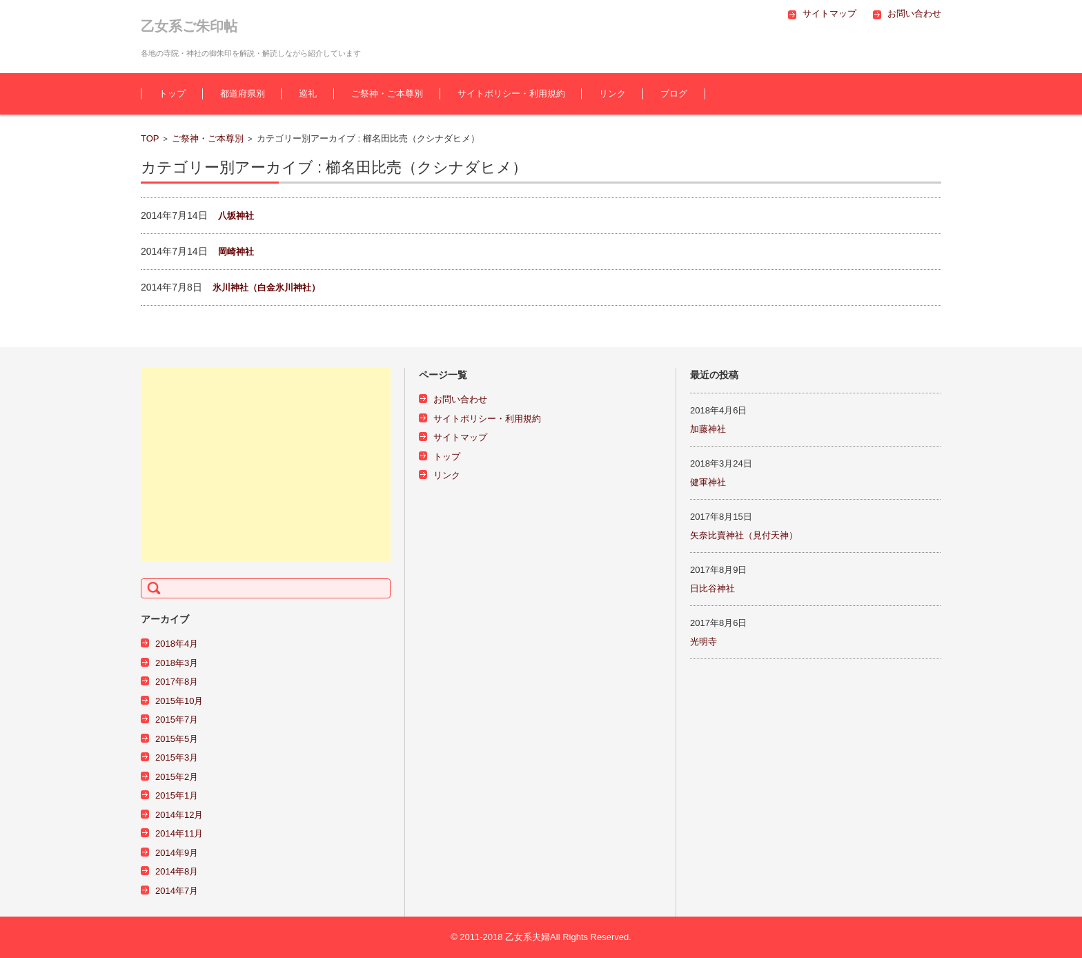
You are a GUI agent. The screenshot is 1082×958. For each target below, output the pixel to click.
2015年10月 (179, 701)
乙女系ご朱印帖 (189, 26)
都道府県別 (242, 93)
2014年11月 (179, 833)
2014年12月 (179, 815)
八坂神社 (236, 216)
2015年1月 (176, 795)
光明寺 (703, 641)
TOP (150, 138)
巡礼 (308, 93)
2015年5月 (176, 739)
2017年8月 (176, 681)
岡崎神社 (236, 251)
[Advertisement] (266, 464)
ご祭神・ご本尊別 (387, 93)
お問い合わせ (460, 399)
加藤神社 (708, 429)
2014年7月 (176, 891)
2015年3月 (176, 757)
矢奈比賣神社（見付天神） (744, 535)
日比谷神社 (712, 588)
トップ (172, 93)
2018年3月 (176, 663)
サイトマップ (460, 437)
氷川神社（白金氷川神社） (266, 287)
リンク (612, 93)
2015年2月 (176, 777)
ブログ (673, 93)
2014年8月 (176, 871)
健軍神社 (708, 482)
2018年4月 (176, 643)
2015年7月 (176, 719)
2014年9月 (176, 853)
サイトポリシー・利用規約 (511, 93)
